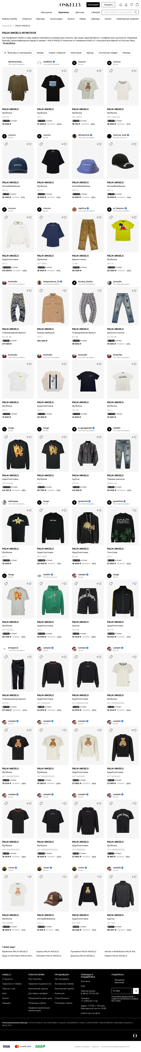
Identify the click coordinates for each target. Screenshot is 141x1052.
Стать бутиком (62, 998)
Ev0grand (13, 648)
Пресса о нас (8, 988)
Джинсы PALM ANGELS (82, 956)
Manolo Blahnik (106, 1023)
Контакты (85, 981)
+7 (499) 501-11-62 (89, 1001)
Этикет (5, 998)
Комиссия (59, 993)
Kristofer (12, 281)
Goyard (62, 1023)
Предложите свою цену (40, 998)
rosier (11, 868)
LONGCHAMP (92, 1023)
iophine (82, 208)
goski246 (83, 501)
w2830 (46, 574)
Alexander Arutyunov (123, 1023)
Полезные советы (37, 1003)
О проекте (7, 979)
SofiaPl (116, 428)
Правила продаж (82, 1047)
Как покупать (34, 979)
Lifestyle (95, 12)
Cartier (82, 1023)
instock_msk (119, 135)
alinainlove (83, 135)
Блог (4, 993)
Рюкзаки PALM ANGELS (48, 956)
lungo (11, 428)
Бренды (40, 19)
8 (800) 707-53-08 (90, 993)
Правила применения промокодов (39, 1009)
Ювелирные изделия (128, 19)
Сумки (108, 19)
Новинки (27, 19)
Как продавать (62, 979)
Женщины (46, 12)
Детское (80, 12)
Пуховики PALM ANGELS (83, 951)
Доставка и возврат (38, 993)
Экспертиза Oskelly (64, 984)
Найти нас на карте (90, 1013)
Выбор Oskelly (9, 19)
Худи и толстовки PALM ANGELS (19, 956)
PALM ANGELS (10, 109)
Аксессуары (56, 19)
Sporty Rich (7, 1025)
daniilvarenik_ (15, 62)
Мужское (7, 25)
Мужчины (64, 12)
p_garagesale (85, 428)
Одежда (95, 19)
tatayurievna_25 (51, 281)
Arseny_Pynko (85, 281)
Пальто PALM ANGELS (116, 956)
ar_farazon (118, 208)
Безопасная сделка (38, 988)
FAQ (83, 986)
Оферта (95, 1047)
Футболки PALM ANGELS (15, 951)
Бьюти (71, 19)
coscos (82, 62)
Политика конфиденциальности (115, 1047)
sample (82, 574)
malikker (47, 62)
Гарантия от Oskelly (11, 984)
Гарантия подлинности (39, 984)
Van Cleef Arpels (50, 1023)
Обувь (82, 19)
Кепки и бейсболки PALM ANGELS (122, 951)
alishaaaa (13, 501)
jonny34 (117, 281)
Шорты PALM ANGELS (47, 951)
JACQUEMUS (72, 1023)
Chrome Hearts (35, 1023)
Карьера (6, 1003)
